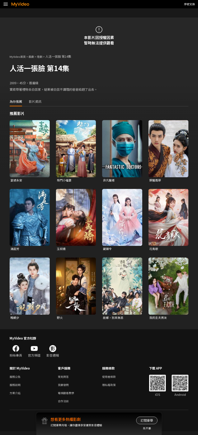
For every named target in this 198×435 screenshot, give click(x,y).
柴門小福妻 (64, 180)
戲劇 (35, 56)
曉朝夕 (15, 318)
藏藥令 (107, 249)
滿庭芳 (15, 249)
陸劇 (44, 56)
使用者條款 (112, 378)
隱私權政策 (112, 387)
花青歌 (154, 249)
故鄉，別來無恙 (114, 318)
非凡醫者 (109, 180)
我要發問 (64, 387)
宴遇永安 (16, 180)
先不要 (147, 428)
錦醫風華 (155, 180)
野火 (60, 318)
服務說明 (16, 387)
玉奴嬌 (61, 249)
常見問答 (64, 378)
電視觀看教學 (67, 396)
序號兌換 (189, 4)
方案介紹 (16, 396)
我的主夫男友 (158, 318)
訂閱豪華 (147, 420)
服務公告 (16, 378)
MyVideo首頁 (19, 56)
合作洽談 (64, 404)
